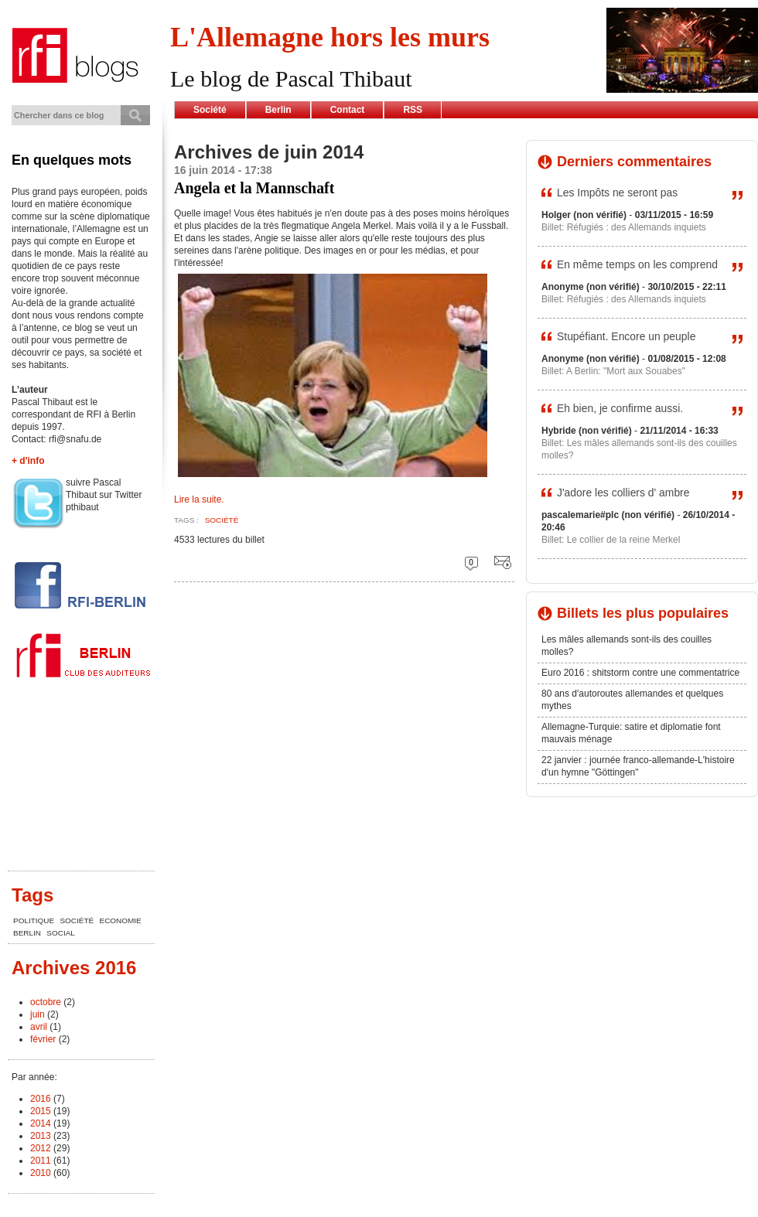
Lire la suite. (199, 499)
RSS (412, 109)
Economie (121, 920)
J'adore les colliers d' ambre (623, 492)
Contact (347, 109)
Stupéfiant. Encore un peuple (626, 336)
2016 (40, 1098)
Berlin (278, 109)
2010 (40, 1173)
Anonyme (562, 286)
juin (37, 1014)
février (43, 1039)
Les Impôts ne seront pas (617, 192)
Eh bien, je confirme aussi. (620, 408)
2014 (40, 1123)
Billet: (554, 227)
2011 (40, 1160)
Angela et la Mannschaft (254, 187)
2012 (40, 1148)
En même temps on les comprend (637, 264)
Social (60, 933)
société (222, 520)
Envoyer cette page (499, 563)
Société (210, 109)
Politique (33, 920)
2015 (40, 1111)
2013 (40, 1135)
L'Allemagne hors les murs (330, 37)
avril (38, 1026)
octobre (45, 1002)
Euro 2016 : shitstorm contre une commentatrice (640, 672)
